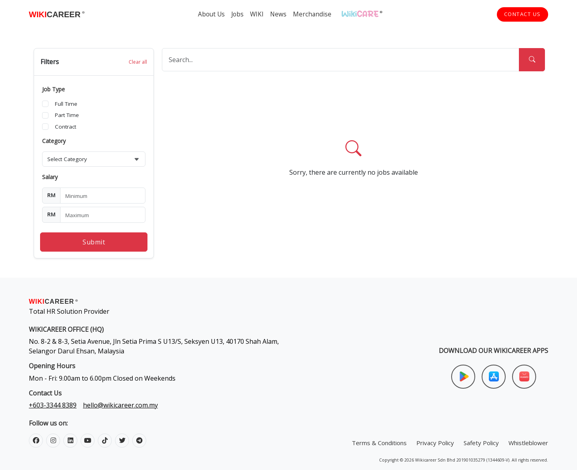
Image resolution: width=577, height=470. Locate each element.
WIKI (257, 14)
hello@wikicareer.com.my (120, 405)
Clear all (138, 61)
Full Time (66, 103)
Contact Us (522, 14)
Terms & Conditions (379, 443)
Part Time (67, 115)
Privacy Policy (435, 443)
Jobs (237, 14)
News (278, 14)
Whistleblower (528, 443)
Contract (65, 126)
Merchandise (312, 14)
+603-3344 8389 (53, 405)
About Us (211, 14)
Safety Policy (481, 443)
